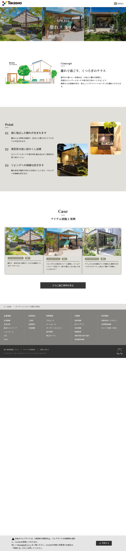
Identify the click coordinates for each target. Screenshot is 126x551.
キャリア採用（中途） (109, 326)
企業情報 (7, 314)
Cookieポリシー (25, 545)
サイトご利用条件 (29, 348)
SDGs (6, 337)
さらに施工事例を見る (63, 283)
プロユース (50, 318)
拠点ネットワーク (10, 326)
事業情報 (49, 314)
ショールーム (9, 330)
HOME (9, 305)
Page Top (119, 350)
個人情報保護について (11, 348)
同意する (104, 543)
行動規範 (31, 326)
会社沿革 (7, 322)
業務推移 (78, 330)
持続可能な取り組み (82, 334)
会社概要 (7, 318)
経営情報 (78, 318)
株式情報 (78, 326)
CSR (5, 334)
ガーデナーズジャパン (54, 326)
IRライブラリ (79, 322)
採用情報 (104, 314)
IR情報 (77, 314)
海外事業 (49, 330)
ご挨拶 (30, 318)
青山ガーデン (51, 334)
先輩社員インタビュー (109, 318)
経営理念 (32, 314)
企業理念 (31, 322)
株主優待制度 (79, 337)
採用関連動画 (106, 322)
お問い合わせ (44, 348)
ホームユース (51, 322)
